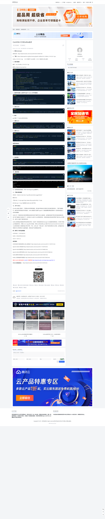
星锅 (30, 296)
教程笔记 (58, 2)
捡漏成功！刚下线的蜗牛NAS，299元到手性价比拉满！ (87, 204)
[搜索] (92, 2)
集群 (25, 287)
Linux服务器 (47, 285)
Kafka (36, 285)
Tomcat (57, 285)
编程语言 (79, 2)
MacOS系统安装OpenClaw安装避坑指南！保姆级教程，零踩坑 (89, 222)
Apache (15, 285)
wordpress (69, 2)
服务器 (21, 287)
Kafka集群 (41, 285)
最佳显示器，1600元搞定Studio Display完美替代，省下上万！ (89, 148)
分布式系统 (15, 287)
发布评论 (61, 361)
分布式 (62, 285)
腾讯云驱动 (68, 421)
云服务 (74, 2)
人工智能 (63, 2)
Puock (55, 423)
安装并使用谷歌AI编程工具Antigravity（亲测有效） (87, 99)
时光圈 (87, 2)
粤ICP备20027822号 (58, 421)
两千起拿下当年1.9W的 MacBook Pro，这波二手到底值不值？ (89, 216)
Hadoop (32, 285)
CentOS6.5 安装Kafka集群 (23, 285)
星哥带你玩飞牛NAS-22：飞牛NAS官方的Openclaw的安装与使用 (89, 142)
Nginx (52, 285)
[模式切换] (90, 2)
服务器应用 (23, 29)
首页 (14, 29)
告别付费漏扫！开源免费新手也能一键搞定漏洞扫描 (87, 198)
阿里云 (64, 421)
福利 (84, 2)
